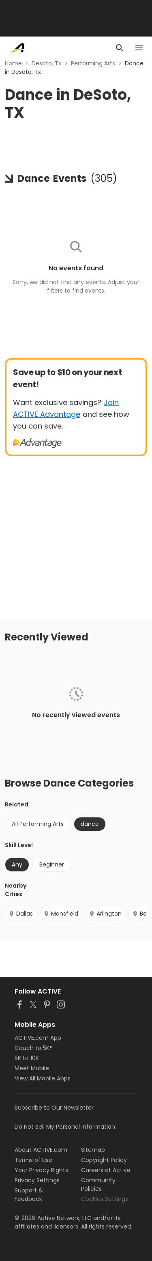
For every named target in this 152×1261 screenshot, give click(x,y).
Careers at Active (106, 1170)
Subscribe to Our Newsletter (54, 1108)
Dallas (21, 914)
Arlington (105, 914)
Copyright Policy (104, 1160)
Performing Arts (93, 63)
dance (90, 824)
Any (17, 864)
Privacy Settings (37, 1180)
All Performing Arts (38, 824)
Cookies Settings (104, 1199)
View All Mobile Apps (43, 1078)
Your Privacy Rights (41, 1170)
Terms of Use (33, 1160)
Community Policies (98, 1184)
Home (13, 63)
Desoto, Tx (46, 63)
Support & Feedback (29, 1194)
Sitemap (93, 1150)
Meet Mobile (32, 1068)
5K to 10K (27, 1058)
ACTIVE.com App (38, 1038)
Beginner (51, 864)
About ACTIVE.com (41, 1150)
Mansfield (60, 914)
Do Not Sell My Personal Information (65, 1127)
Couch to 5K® (34, 1048)
